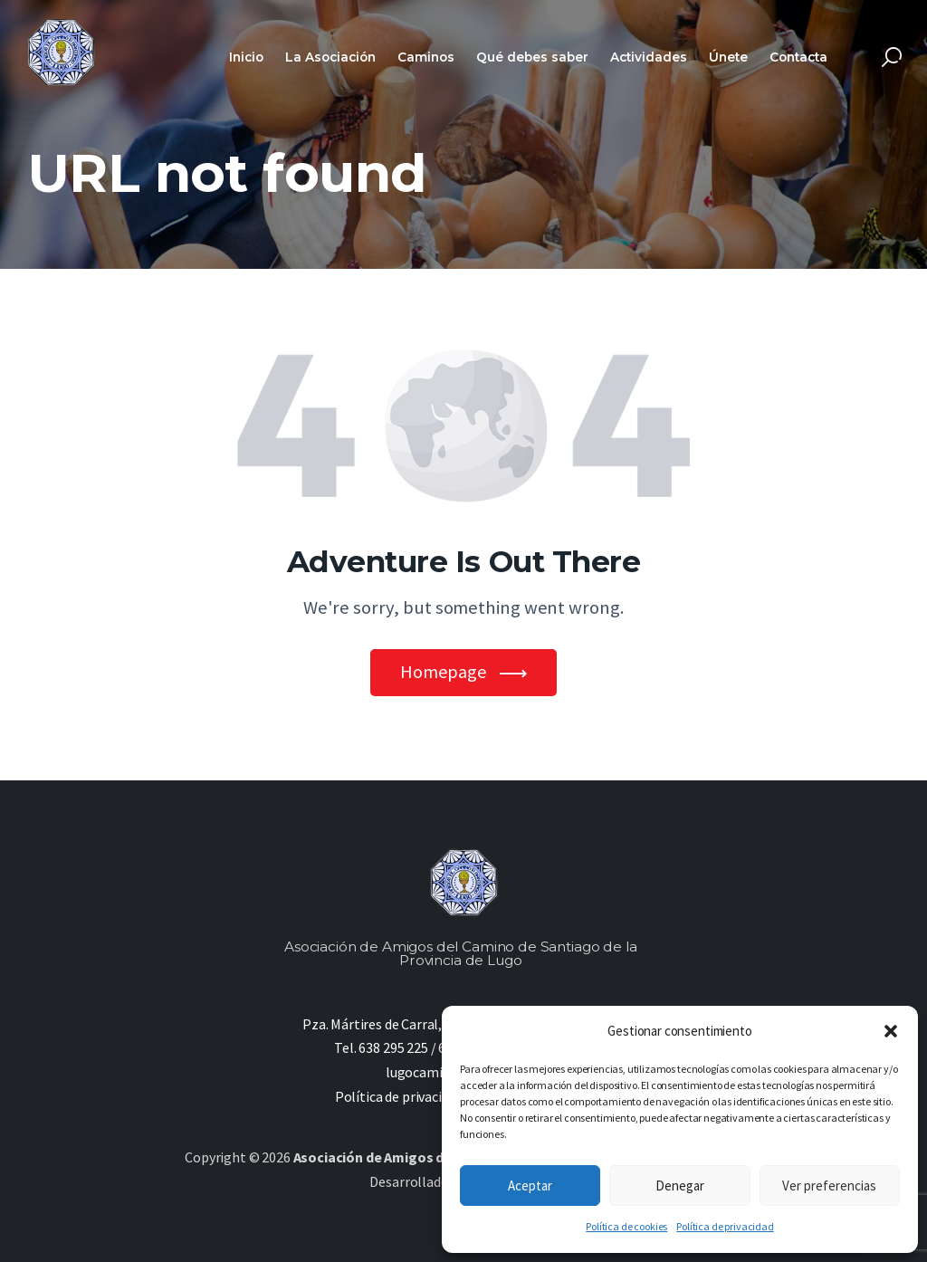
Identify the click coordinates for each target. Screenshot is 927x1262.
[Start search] (892, 57)
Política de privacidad (724, 1226)
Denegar (679, 1185)
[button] (891, 1031)
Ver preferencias (829, 1185)
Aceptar (530, 1185)
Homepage (443, 672)
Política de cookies (626, 1226)
